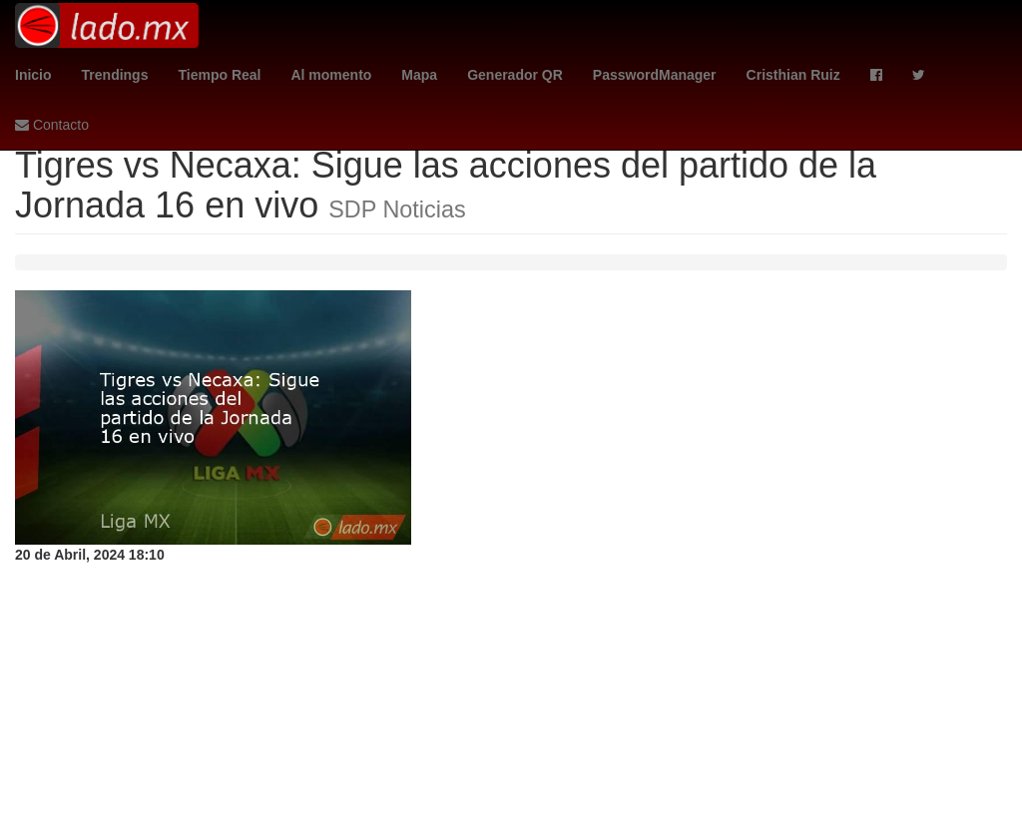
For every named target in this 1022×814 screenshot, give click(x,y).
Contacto (52, 125)
